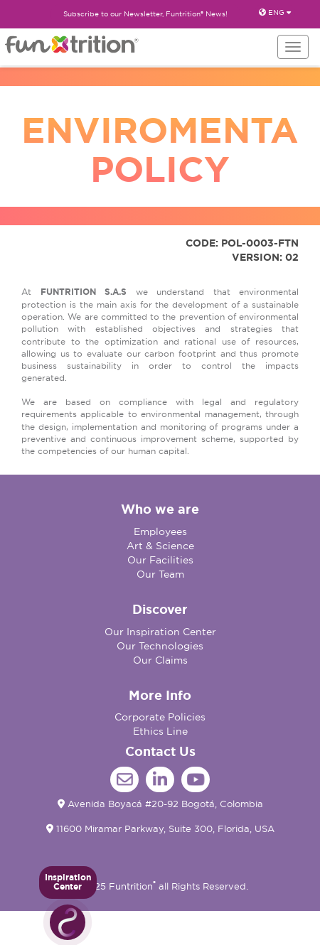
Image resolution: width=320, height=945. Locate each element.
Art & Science (160, 545)
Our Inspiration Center (160, 631)
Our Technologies (160, 645)
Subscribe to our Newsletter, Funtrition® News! (145, 13)
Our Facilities (160, 560)
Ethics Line (160, 731)
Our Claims (160, 660)
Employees (160, 531)
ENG (275, 12)
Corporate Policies (160, 717)
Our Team (160, 574)
